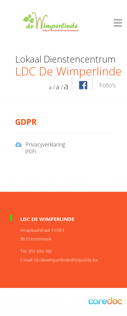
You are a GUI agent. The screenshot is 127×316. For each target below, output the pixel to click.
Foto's (107, 85)
